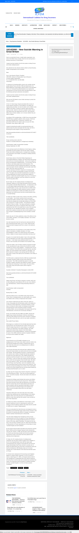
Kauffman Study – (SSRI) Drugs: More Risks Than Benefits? (60, 524)
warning (26, 467)
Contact (54, 25)
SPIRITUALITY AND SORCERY (67, 521)
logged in (15, 487)
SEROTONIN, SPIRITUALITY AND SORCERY (50, 521)
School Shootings (38, 28)
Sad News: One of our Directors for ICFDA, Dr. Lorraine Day (55, 1)
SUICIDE (21, 467)
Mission (17, 25)
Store (40, 25)
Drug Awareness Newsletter (13, 46)
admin (8, 54)
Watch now (47, 25)
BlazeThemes (24, 522)
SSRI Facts (24, 25)
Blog (11, 25)
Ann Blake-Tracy (31, 501)
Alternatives (33, 25)
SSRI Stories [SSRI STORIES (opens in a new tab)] (62, 25)
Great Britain (13, 467)
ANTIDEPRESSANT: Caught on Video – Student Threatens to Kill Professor (38, 509)
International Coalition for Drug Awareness (39, 17)
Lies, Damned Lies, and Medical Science (64, 523)
